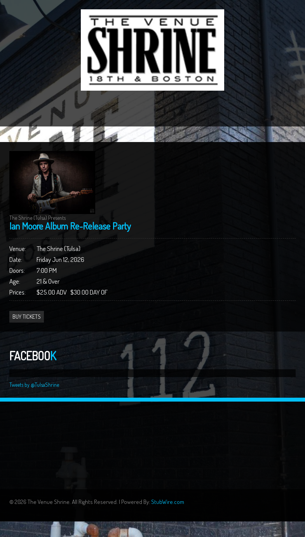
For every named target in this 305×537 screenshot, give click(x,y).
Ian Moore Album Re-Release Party (70, 226)
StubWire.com (167, 501)
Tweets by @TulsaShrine (34, 384)
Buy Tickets (26, 316)
